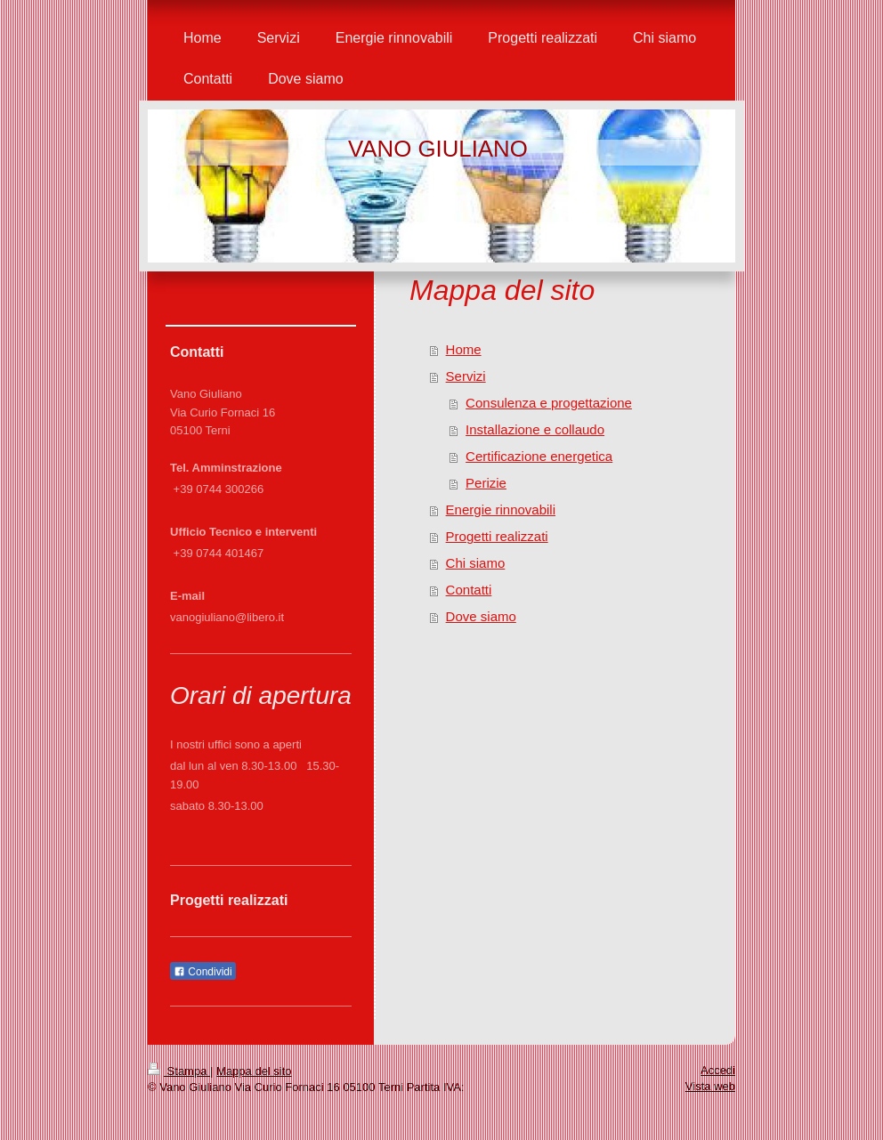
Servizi (466, 376)
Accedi (718, 1070)
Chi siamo (476, 562)
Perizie (486, 482)
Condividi (203, 972)
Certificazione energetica (539, 456)
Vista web (710, 1086)
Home (464, 349)
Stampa (179, 1071)
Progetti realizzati (497, 536)
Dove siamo (481, 616)
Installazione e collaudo (535, 429)
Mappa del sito (254, 1071)
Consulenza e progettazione (549, 402)
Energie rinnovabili (500, 509)
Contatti (469, 589)
